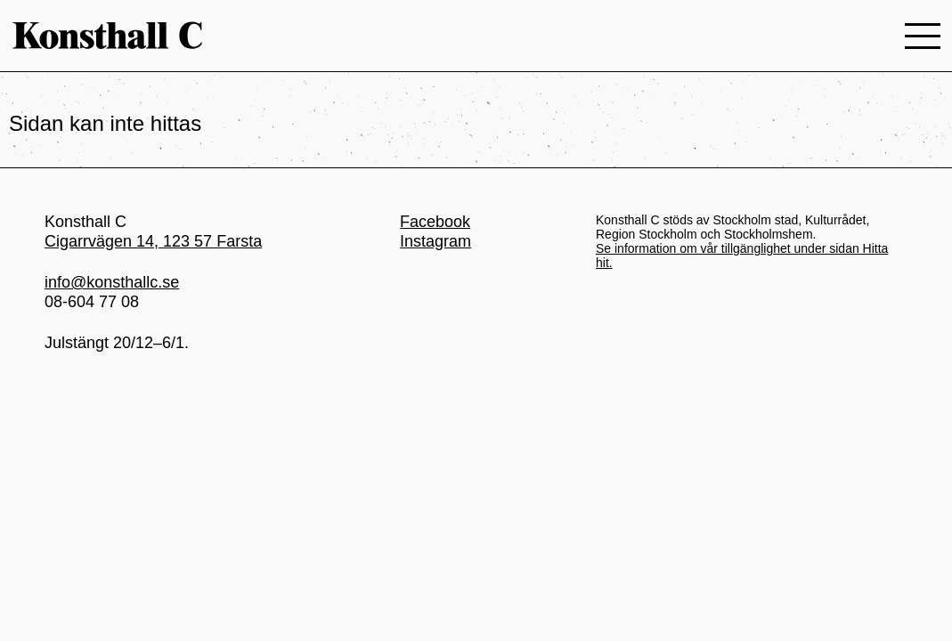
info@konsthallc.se (112, 282)
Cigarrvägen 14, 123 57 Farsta (153, 241)
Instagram (435, 241)
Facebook (435, 222)
